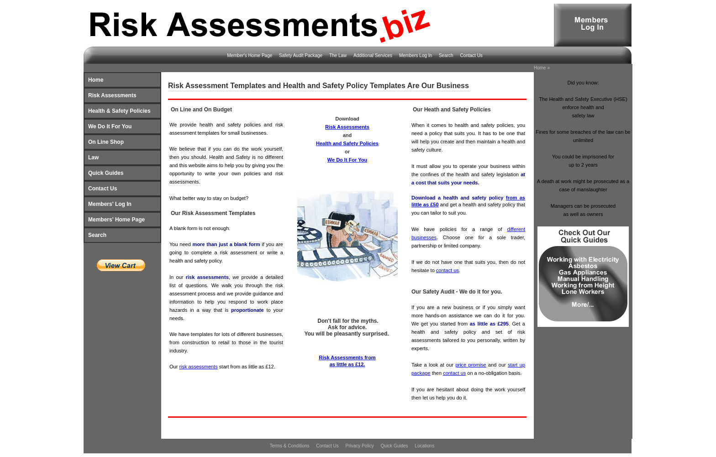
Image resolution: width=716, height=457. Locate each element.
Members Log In (416, 55)
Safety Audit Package (301, 55)
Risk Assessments (112, 95)
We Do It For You (110, 126)
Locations (424, 445)
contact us (447, 270)
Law (93, 157)
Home (95, 80)
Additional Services (373, 55)
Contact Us (471, 55)
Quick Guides (105, 173)
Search (446, 55)
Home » (542, 67)
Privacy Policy (360, 445)
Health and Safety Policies (347, 143)
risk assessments (198, 366)
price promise (470, 365)
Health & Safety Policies (119, 111)
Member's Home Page (250, 55)
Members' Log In (110, 204)
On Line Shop (106, 142)
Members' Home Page (116, 219)
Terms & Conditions (290, 445)
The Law (338, 55)
